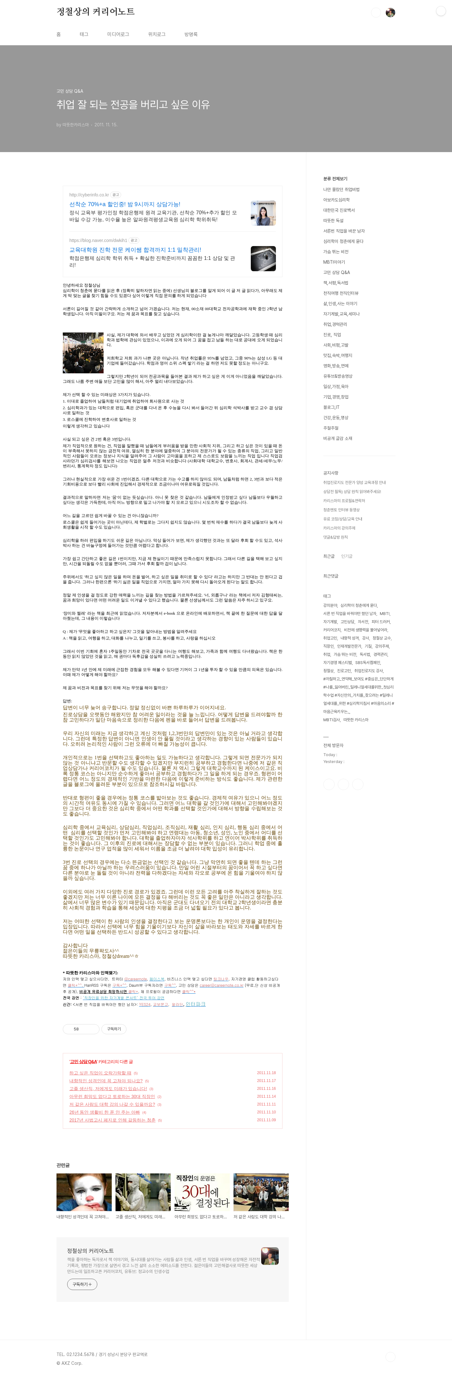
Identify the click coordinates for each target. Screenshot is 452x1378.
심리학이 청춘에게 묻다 (343, 241)
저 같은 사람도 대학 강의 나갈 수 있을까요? (112, 1104)
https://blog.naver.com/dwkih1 (98, 240)
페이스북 (329, 784)
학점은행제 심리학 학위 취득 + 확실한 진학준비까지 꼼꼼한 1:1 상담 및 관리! (152, 261)
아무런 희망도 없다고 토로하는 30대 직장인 (112, 1096)
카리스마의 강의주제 (339, 528)
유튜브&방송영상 (337, 376)
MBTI (385, 613)
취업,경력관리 (335, 324)
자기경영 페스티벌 (337, 662)
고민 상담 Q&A (83, 1061)
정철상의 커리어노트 (95, 12)
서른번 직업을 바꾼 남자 (344, 230)
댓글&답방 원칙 (335, 537)
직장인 (328, 646)
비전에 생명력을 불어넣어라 (365, 630)
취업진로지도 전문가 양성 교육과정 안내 (354, 482)
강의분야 (330, 605)
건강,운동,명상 (335, 417)
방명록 (191, 34)
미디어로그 (118, 34)
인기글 (346, 556)
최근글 (329, 556)
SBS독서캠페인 (367, 662)
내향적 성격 (350, 638)
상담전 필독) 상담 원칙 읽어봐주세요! (352, 491)
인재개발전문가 (349, 646)
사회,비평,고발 (335, 345)
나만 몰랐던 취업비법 (341, 189)
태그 (84, 34)
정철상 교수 (382, 638)
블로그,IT (331, 407)
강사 (365, 638)
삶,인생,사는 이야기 (340, 303)
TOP (390, 1357)
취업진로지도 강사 (368, 670)
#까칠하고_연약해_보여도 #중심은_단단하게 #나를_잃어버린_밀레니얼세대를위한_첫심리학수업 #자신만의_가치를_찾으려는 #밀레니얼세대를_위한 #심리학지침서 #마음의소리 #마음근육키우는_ (358, 695)
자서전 (363, 621)
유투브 (357, 784)
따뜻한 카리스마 (356, 719)
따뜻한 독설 (333, 220)
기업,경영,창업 (335, 396)
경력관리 (380, 654)
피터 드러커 (381, 621)
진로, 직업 (332, 334)
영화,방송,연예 (335, 365)
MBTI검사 (331, 719)
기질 (368, 646)
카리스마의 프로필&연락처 (344, 500)
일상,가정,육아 (335, 386)
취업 (326, 654)
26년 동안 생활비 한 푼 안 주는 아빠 (104, 1112)
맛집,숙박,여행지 (337, 355)
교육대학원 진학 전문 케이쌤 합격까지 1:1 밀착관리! (135, 250)
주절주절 (330, 428)
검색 (376, 12)
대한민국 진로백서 (339, 210)
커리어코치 (332, 630)
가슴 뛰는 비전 (335, 251)
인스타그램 (343, 784)
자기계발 (330, 621)
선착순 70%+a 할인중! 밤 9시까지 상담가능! (124, 204)
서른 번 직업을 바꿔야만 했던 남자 (349, 613)
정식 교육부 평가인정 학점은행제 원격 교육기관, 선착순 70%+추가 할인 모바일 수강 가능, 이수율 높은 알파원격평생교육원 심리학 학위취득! (153, 216)
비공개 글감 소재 (337, 438)
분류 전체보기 (335, 178)
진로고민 (344, 670)
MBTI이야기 (334, 262)
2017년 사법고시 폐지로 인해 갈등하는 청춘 (112, 1120)
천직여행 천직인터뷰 (340, 293)
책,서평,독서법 (335, 282)
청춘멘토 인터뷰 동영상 (341, 510)
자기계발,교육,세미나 (341, 313)
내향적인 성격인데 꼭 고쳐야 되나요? (106, 1080)
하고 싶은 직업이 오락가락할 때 (100, 1072)
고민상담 (347, 621)
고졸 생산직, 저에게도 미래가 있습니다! (108, 1088)
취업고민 (330, 638)
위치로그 (157, 34)
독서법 (365, 654)
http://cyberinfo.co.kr (89, 194)
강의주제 (382, 646)
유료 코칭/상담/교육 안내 (342, 519)
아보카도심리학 (336, 199)
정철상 (328, 670)
